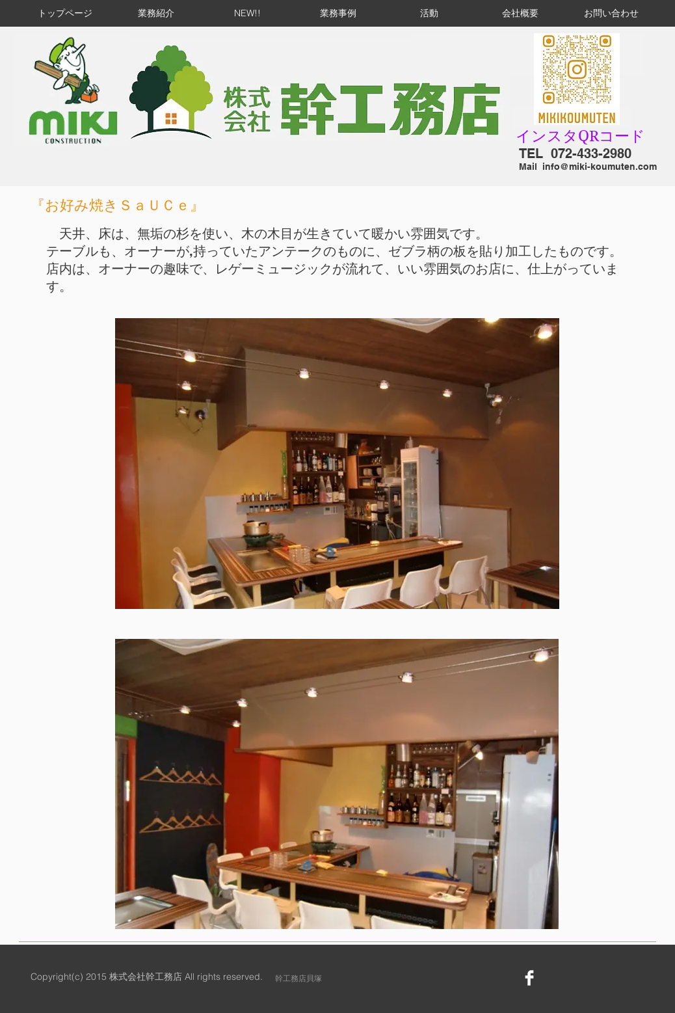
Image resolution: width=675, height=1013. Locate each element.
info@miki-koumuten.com (599, 166)
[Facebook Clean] (529, 978)
